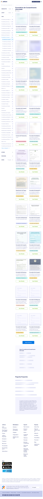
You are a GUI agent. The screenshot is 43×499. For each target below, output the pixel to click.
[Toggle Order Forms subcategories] (10, 19)
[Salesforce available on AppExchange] (7, 470)
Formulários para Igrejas (20, 305)
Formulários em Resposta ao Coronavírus (21, 32)
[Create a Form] (5, 427)
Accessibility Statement (26, 492)
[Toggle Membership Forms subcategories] (9, 88)
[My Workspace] (5, 430)
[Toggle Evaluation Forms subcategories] (9, 77)
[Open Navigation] (41, 2)
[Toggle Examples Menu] (4, 439)
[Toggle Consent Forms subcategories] (10, 37)
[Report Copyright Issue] (27, 450)
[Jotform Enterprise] (5, 436)
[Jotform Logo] (4, 1)
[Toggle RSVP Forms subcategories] (11, 39)
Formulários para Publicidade (21, 141)
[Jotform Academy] (27, 435)
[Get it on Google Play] (7, 463)
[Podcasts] (25, 440)
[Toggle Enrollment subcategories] (5, 74)
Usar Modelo (21, 35)
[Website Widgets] (16, 437)
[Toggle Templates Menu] (15, 427)
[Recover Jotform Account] (27, 455)
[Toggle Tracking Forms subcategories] (11, 121)
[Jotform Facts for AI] (37, 430)
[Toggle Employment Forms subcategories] (10, 72)
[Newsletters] (36, 438)
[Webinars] (26, 438)
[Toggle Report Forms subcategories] (11, 103)
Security (19, 492)
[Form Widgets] (14, 432)
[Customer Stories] (37, 444)
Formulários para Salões (20, 86)
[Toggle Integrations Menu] (16, 435)
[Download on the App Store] (7, 467)
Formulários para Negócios (34, 59)
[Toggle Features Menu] (4, 443)
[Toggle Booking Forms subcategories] (11, 32)
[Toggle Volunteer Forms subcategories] (11, 125)
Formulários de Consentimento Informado (26, 8)
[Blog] (35, 442)
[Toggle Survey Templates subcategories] (10, 35)
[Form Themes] (16, 429)
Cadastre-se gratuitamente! (36, 1)
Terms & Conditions (6, 492)
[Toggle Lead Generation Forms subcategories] (11, 83)
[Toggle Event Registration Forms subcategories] (11, 23)
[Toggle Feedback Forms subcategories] (10, 79)
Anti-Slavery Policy (35, 492)
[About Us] (36, 427)
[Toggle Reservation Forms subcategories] (10, 108)
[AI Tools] (5, 448)
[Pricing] (3, 433)
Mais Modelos (28, 342)
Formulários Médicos (33, 32)
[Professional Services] (27, 442)
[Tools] (4, 446)
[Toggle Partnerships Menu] (36, 440)
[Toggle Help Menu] (25, 432)
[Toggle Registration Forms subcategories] (11, 21)
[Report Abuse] (27, 446)
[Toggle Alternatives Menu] (5, 451)
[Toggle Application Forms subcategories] (10, 28)
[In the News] (36, 435)
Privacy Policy (13, 492)
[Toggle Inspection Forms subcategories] (11, 81)
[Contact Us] (26, 427)
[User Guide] (27, 429)
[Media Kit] (36, 433)
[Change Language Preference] (36, 487)
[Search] (2, 5)
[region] (7, 77)
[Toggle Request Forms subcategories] (11, 106)
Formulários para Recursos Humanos (34, 332)
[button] (7, 9)
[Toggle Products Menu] (4, 441)
